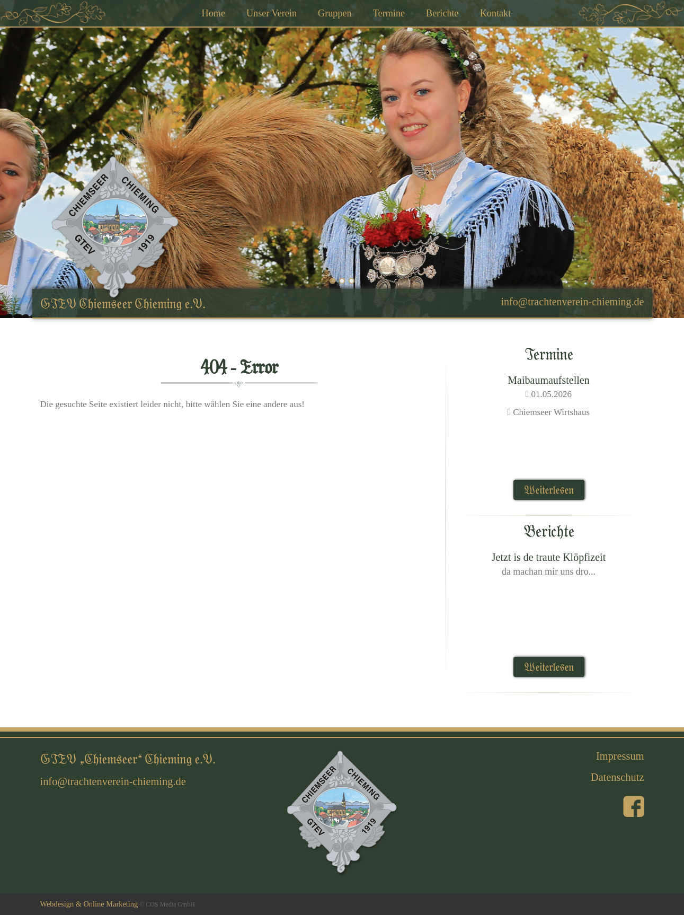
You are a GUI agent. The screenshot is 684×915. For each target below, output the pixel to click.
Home (213, 13)
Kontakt (495, 13)
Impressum (620, 756)
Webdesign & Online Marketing (89, 904)
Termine (389, 13)
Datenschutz (617, 777)
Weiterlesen (549, 489)
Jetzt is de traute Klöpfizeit (549, 557)
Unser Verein (271, 13)
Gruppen (335, 13)
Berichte (442, 13)
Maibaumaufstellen (548, 380)
